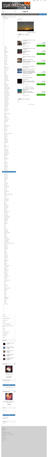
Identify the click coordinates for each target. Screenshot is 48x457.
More (35, 14)
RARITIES (4, 330)
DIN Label (8, 14)
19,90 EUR (9, 404)
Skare (5, 161)
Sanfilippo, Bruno (6, 51)
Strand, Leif (5, 253)
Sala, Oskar (5, 48)
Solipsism (5, 190)
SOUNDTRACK (5, 335)
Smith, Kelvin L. (6, 170)
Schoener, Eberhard (6, 93)
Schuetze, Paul (6, 101)
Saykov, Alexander (6, 67)
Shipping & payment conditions (6, 432)
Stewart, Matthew (6, 241)
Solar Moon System (6, 186)
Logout (34, 0)
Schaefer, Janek (6, 76)
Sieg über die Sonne (6, 153)
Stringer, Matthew (6, 260)
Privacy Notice (4, 437)
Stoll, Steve (5, 245)
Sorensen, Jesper (6, 198)
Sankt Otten (5, 55)
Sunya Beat (5, 272)
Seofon (5, 122)
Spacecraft (5, 208)
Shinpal (5, 145)
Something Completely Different (8, 194)
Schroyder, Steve (6, 100)
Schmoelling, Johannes (7, 88)
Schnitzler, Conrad (6, 92)
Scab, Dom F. (6, 68)
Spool (5, 224)
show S (5, 46)
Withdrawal (3, 435)
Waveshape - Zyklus (9, 374)
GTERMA (32, 14)
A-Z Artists (4, 14)
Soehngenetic (6, 178)
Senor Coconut (6, 120)
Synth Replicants (6, 297)
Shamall (5, 137)
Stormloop (5, 249)
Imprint (3, 440)
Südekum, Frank (6, 269)
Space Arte (5, 204)
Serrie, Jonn (5, 129)
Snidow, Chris (6, 174)
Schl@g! (5, 83)
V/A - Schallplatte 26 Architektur (28, 87)
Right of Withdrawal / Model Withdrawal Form (8, 434)
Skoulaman (5, 163)
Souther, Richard (6, 200)
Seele (5, 112)
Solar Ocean (5, 187)
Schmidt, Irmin (6, 85)
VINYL (3, 337)
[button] (38, 0)
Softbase (5, 179)
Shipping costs (4, 429)
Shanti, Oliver (6, 138)
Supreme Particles (6, 276)
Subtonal (5, 268)
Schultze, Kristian (6, 104)
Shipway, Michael (6, 146)
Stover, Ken (5, 252)
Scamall (5, 71)
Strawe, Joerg (6, 257)
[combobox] (23, 34)
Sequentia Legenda (6, 125)
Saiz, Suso (5, 47)
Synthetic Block (6, 298)
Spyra (5, 227)
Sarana (5, 59)
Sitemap (4, 423)
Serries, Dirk (5, 130)
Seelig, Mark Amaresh (7, 113)
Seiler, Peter (5, 117)
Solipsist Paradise (6, 191)
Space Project (6, 207)
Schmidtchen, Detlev (7, 87)
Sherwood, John (6, 142)
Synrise (5, 294)
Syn (4, 282)
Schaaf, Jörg (6, 75)
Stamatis (5, 228)
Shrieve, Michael (6, 150)
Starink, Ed (5, 235)
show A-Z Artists (5, 18)
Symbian (5, 281)
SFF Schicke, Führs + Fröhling (8, 133)
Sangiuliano (5, 52)
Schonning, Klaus (6, 97)
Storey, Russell (6, 248)
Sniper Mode (5, 175)
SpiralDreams (6, 220)
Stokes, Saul (5, 244)
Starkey (5, 236)
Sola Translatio (6, 183)
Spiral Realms (6, 219)
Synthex (5, 301)
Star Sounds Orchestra (7, 232)
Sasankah (5, 63)
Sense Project (6, 121)
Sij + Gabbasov (6, 154)
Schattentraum (6, 79)
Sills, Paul (5, 157)
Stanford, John (6, 231)
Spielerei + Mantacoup (7, 216)
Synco (5, 286)
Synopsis (5, 293)
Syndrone (5, 290)
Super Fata (5, 273)
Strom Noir (5, 261)
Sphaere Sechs (6, 215)
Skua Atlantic (6, 166)
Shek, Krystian (6, 141)
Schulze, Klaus (6, 105)
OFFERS (4, 328)
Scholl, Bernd (6, 96)
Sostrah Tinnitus (6, 199)
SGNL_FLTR (5, 134)
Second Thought (6, 109)
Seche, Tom (5, 108)
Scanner (5, 72)
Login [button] (41, 0)
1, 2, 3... (4, 19)
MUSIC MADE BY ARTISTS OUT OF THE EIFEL (8, 326)
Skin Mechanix (6, 162)
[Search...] (3, 11)
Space (5, 202)
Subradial (5, 264)
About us (44, 14)
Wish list (44, 0)
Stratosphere (6, 256)
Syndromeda (5, 289)
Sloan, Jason (6, 167)
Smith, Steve (5, 171)
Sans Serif (5, 56)
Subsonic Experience (7, 265)
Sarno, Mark (5, 60)
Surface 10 (5, 277)
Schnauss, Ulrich (6, 89)
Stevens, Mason (6, 240)
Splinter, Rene (6, 223)
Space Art (5, 203)
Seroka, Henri (6, 126)
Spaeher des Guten (6, 211)
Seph (4, 124)
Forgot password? (5, 418)
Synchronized (6, 285)
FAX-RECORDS (27, 14)
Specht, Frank (6, 212)
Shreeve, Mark (6, 149)
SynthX (5, 302)
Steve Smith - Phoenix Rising (27, 77)
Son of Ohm (5, 195)
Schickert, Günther (6, 80)
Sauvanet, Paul (6, 64)
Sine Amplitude (6, 158)
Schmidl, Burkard (6, 84)
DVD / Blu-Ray (13, 14)
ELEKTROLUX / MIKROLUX (20, 14)
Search (41, 14)
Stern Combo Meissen (7, 239)
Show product (41, 45)
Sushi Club (5, 278)
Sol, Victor (5, 182)
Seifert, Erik (5, 116)
